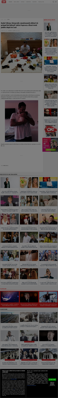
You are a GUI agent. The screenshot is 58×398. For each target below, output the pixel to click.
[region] (29, 383)
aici (14, 389)
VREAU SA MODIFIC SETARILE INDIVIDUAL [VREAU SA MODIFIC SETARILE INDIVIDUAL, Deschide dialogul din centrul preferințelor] (52, 384)
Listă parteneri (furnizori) (31, 385)
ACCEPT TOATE (52, 379)
